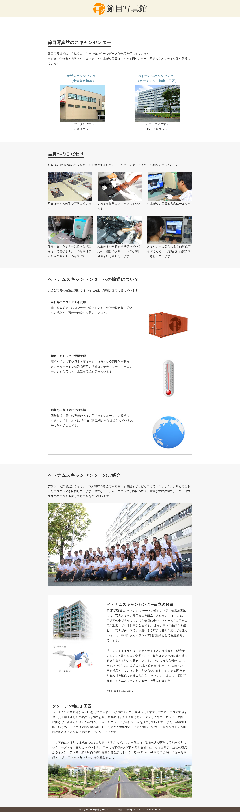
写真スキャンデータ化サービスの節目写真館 (99, 809)
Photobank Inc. (154, 810)
